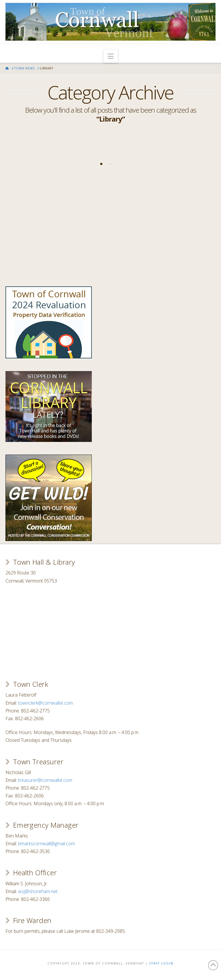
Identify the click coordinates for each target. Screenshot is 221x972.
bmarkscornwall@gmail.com (46, 843)
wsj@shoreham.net (38, 891)
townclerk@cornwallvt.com (45, 703)
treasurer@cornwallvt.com (45, 780)
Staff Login (161, 963)
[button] (110, 56)
